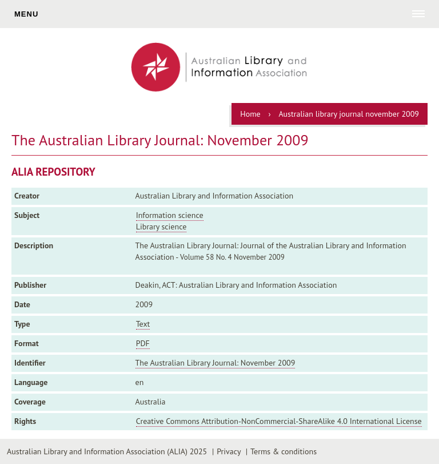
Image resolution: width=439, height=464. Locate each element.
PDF (143, 343)
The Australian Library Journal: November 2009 (215, 363)
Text (143, 324)
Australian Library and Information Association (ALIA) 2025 (107, 451)
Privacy (229, 451)
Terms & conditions (283, 451)
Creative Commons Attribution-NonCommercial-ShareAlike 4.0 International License (279, 421)
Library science (161, 226)
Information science (169, 215)
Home (250, 114)
